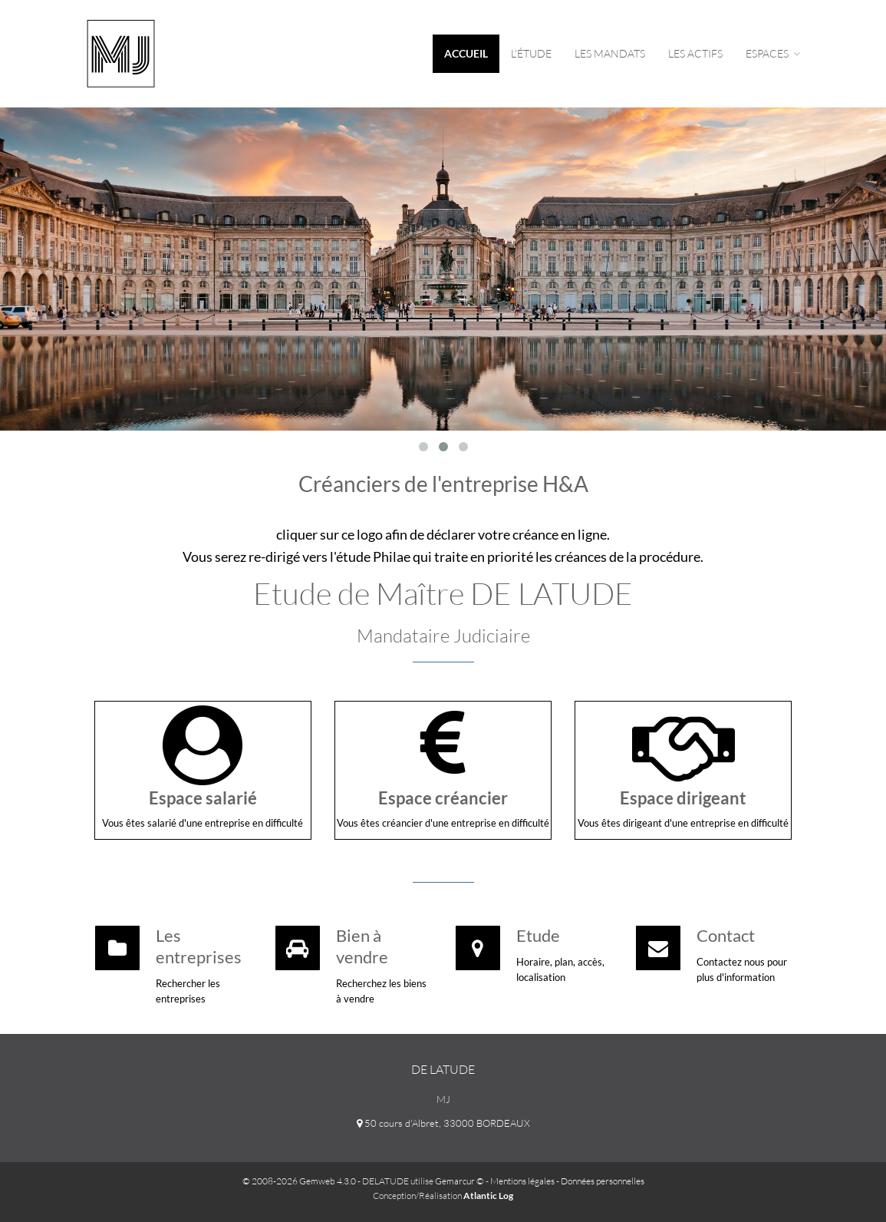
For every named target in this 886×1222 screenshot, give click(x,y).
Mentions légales (522, 1181)
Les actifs (695, 53)
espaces (773, 53)
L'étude (531, 53)
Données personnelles (602, 1181)
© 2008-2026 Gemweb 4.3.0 (299, 1181)
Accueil (466, 53)
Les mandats (610, 53)
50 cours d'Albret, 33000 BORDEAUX (443, 1123)
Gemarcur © (459, 1181)
